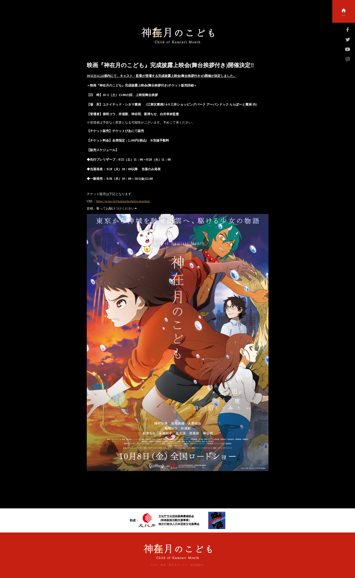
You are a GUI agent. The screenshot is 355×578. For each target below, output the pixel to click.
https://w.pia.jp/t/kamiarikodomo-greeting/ (123, 201)
